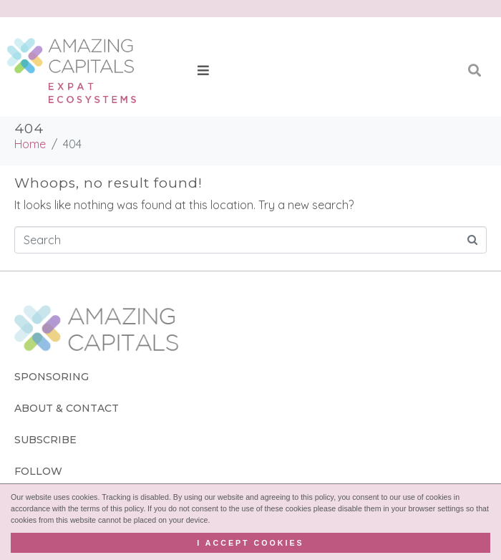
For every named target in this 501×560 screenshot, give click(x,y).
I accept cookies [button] (250, 543)
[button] (203, 70)
